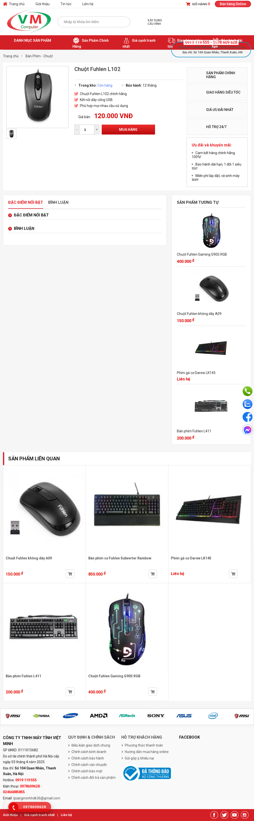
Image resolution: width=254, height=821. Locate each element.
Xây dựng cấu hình (155, 22)
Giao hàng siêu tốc (184, 42)
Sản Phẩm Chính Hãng (90, 42)
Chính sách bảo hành (87, 758)
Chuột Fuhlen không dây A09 (199, 314)
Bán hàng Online (233, 4)
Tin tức (66, 4)
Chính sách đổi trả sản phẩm (93, 778)
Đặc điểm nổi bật (25, 202)
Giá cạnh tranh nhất (139, 42)
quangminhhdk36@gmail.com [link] (36, 798)
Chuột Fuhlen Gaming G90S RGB (202, 254)
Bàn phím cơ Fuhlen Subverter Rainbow (119, 558)
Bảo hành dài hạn (227, 42)
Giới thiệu (42, 4)
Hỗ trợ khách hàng (141, 737)
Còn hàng (104, 85)
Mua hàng (128, 130)
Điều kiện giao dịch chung (90, 745)
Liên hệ (87, 4)
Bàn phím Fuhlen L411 (194, 431)
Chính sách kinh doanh (88, 752)
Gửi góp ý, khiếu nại (139, 758)
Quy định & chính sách (91, 737)
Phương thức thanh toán (144, 745)
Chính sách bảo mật (86, 771)
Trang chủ (17, 4)
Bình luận (58, 202)
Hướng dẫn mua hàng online (147, 752)
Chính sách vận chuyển (89, 765)
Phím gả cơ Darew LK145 (196, 373)
